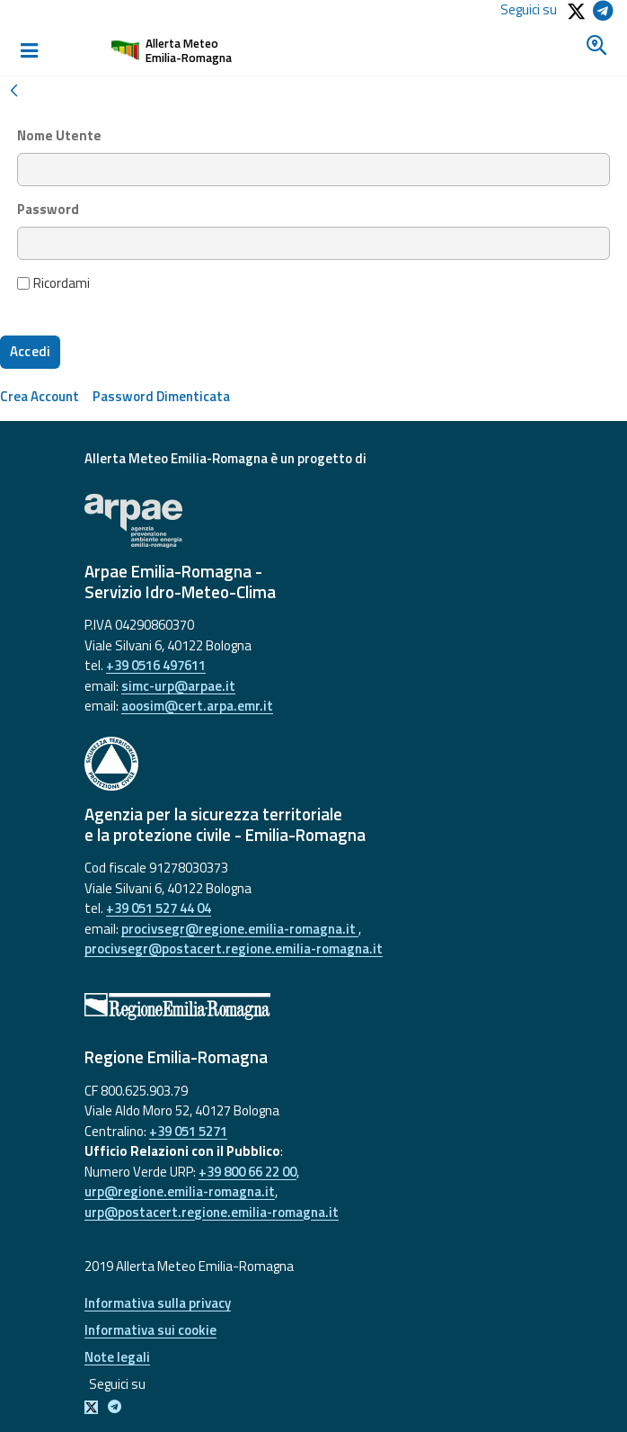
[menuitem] (39, 396)
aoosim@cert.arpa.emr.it (197, 705)
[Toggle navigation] (28, 50)
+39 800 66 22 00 (247, 1171)
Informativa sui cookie (150, 1330)
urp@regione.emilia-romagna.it (179, 1191)
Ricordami (54, 283)
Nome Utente (59, 136)
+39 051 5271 (188, 1131)
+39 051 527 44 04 (158, 908)
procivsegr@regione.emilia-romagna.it (239, 928)
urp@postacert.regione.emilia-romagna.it (211, 1212)
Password (48, 209)
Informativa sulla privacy (157, 1303)
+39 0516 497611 (156, 665)
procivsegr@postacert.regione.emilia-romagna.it (233, 948)
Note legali (117, 1357)
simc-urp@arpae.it (178, 686)
